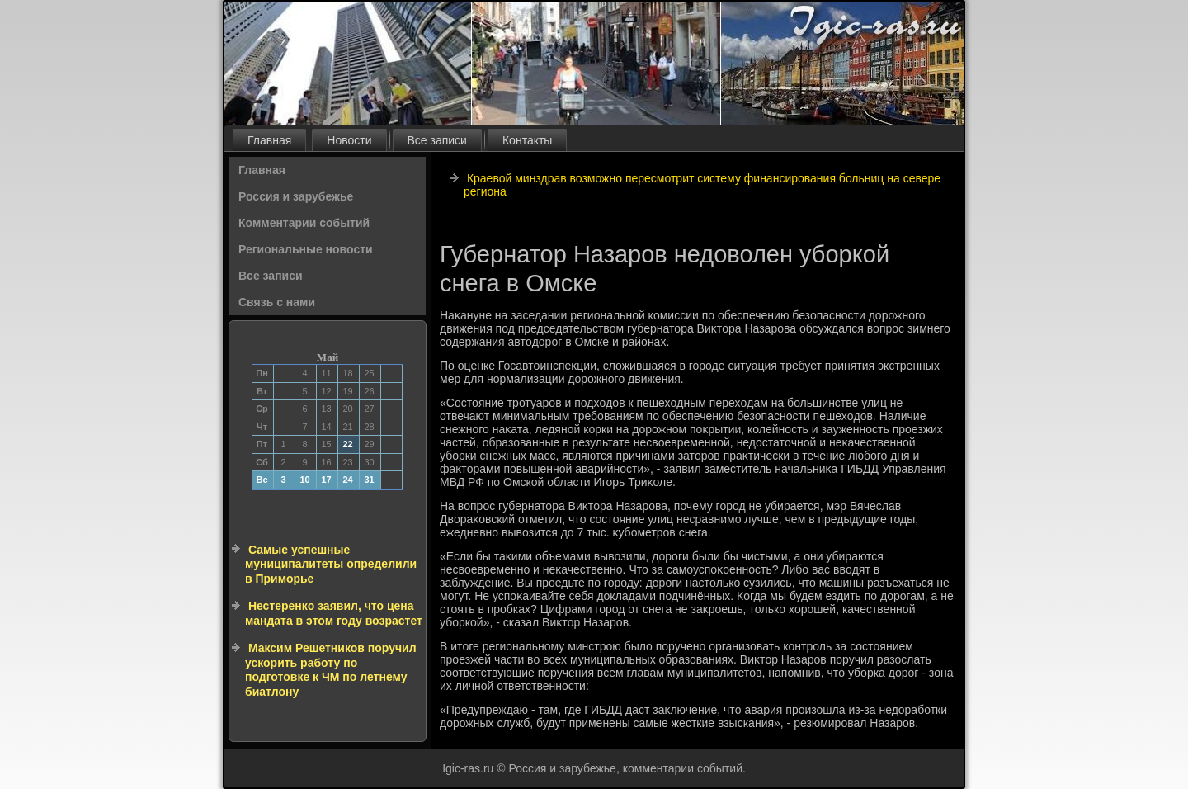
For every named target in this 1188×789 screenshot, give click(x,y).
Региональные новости (305, 249)
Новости (349, 140)
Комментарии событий (304, 222)
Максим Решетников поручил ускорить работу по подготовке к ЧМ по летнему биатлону (331, 669)
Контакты (527, 140)
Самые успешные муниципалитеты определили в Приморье (331, 564)
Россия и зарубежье (295, 196)
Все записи (437, 140)
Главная (269, 140)
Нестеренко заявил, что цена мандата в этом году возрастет (333, 613)
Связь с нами (276, 302)
